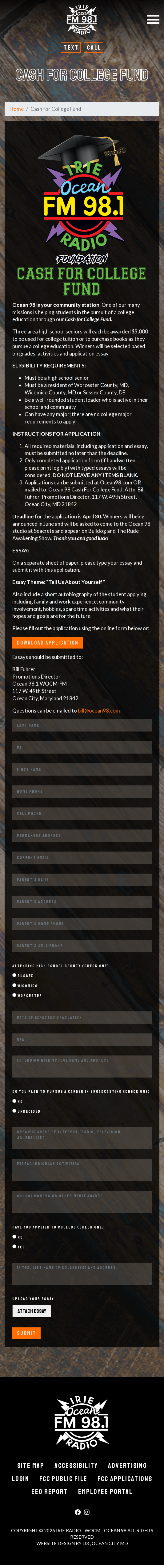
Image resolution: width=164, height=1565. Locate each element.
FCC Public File (63, 1479)
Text (71, 47)
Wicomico (25, 985)
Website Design (56, 1543)
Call (94, 47)
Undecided (26, 1111)
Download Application (47, 642)
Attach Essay (31, 1311)
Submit (26, 1333)
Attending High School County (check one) (60, 966)
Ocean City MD (110, 1543)
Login (20, 1479)
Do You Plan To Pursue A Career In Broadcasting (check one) (81, 1091)
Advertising (127, 1466)
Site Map (30, 1466)
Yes (18, 1247)
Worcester (27, 995)
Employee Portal (105, 1492)
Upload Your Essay (33, 1298)
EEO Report (49, 1492)
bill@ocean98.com (99, 710)
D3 (86, 1543)
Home (17, 109)
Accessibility (76, 1466)
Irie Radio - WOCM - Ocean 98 (91, 1530)
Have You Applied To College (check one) (58, 1227)
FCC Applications (125, 1479)
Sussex (22, 975)
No (17, 1101)
